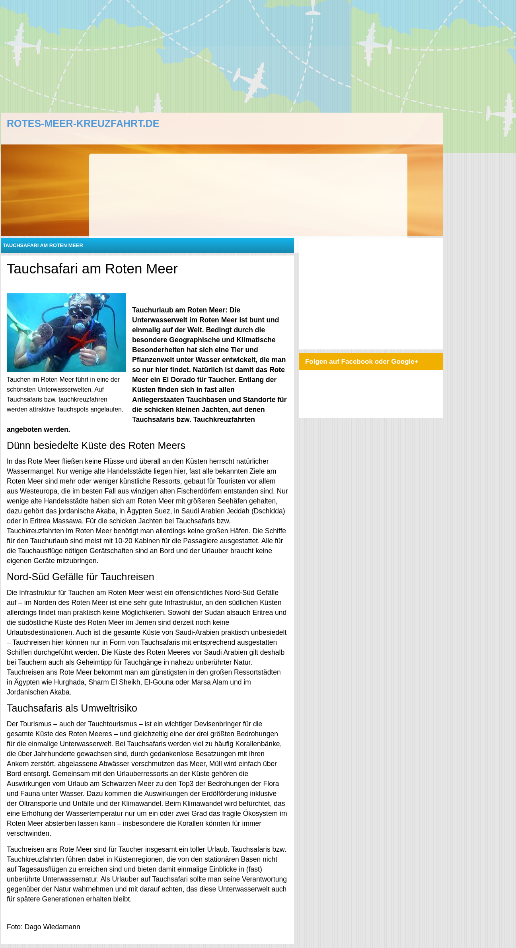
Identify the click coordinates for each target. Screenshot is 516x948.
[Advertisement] (226, 55)
